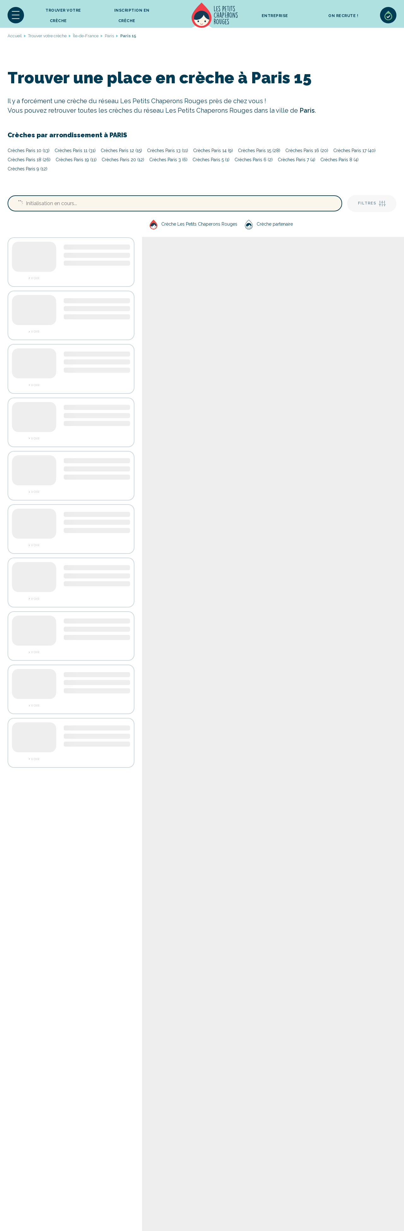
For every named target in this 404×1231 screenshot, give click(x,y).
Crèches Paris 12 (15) (121, 150)
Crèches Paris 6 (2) (254, 159)
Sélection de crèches (388, 15)
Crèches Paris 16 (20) (306, 150)
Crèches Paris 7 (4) (296, 159)
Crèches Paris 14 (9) (213, 150)
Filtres (372, 203)
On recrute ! (343, 16)
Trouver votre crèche (63, 15)
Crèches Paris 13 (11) (167, 150)
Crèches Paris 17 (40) (354, 150)
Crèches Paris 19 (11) (76, 159)
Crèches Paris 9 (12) (27, 168)
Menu (16, 15)
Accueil (215, 15)
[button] (16, 15)
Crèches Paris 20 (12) (123, 159)
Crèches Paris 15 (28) (259, 150)
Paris (109, 35)
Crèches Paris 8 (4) (339, 159)
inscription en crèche (132, 15)
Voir (35, 278)
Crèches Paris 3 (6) (168, 159)
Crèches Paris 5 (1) (211, 159)
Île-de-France (85, 35)
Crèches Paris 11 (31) (75, 150)
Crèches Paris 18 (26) (29, 159)
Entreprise (275, 16)
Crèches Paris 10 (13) (29, 150)
